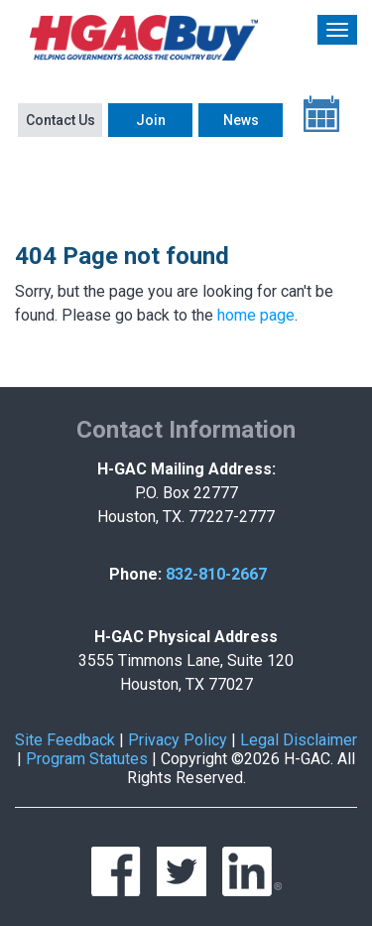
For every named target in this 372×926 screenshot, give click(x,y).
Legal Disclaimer (298, 739)
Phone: (135, 574)
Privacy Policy (177, 739)
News (241, 120)
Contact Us (60, 120)
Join (151, 120)
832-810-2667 (216, 574)
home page (256, 315)
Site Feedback (65, 739)
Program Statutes (87, 758)
